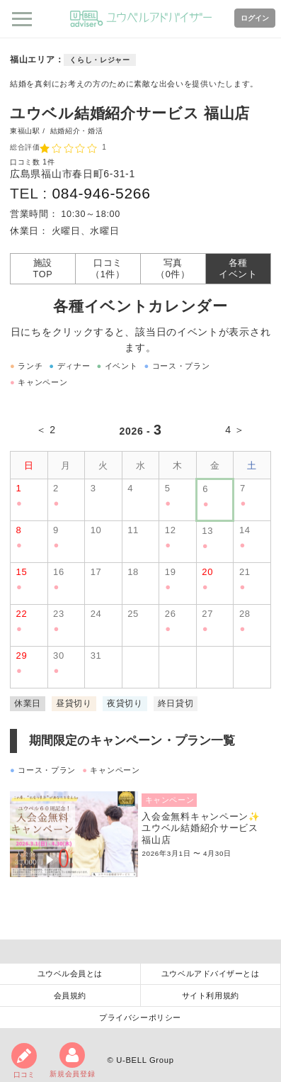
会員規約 (70, 995)
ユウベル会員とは (70, 973)
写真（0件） (173, 268)
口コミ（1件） (108, 268)
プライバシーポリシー (140, 1017)
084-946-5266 (101, 193)
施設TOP (43, 268)
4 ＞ (235, 429)
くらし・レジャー (99, 60)
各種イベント (238, 268)
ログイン (255, 18)
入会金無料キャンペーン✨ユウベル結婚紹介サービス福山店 (201, 828)
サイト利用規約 (210, 995)
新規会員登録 (72, 1060)
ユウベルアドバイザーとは (210, 973)
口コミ (24, 1060)
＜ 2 (46, 429)
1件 (48, 162)
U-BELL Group (144, 1060)
